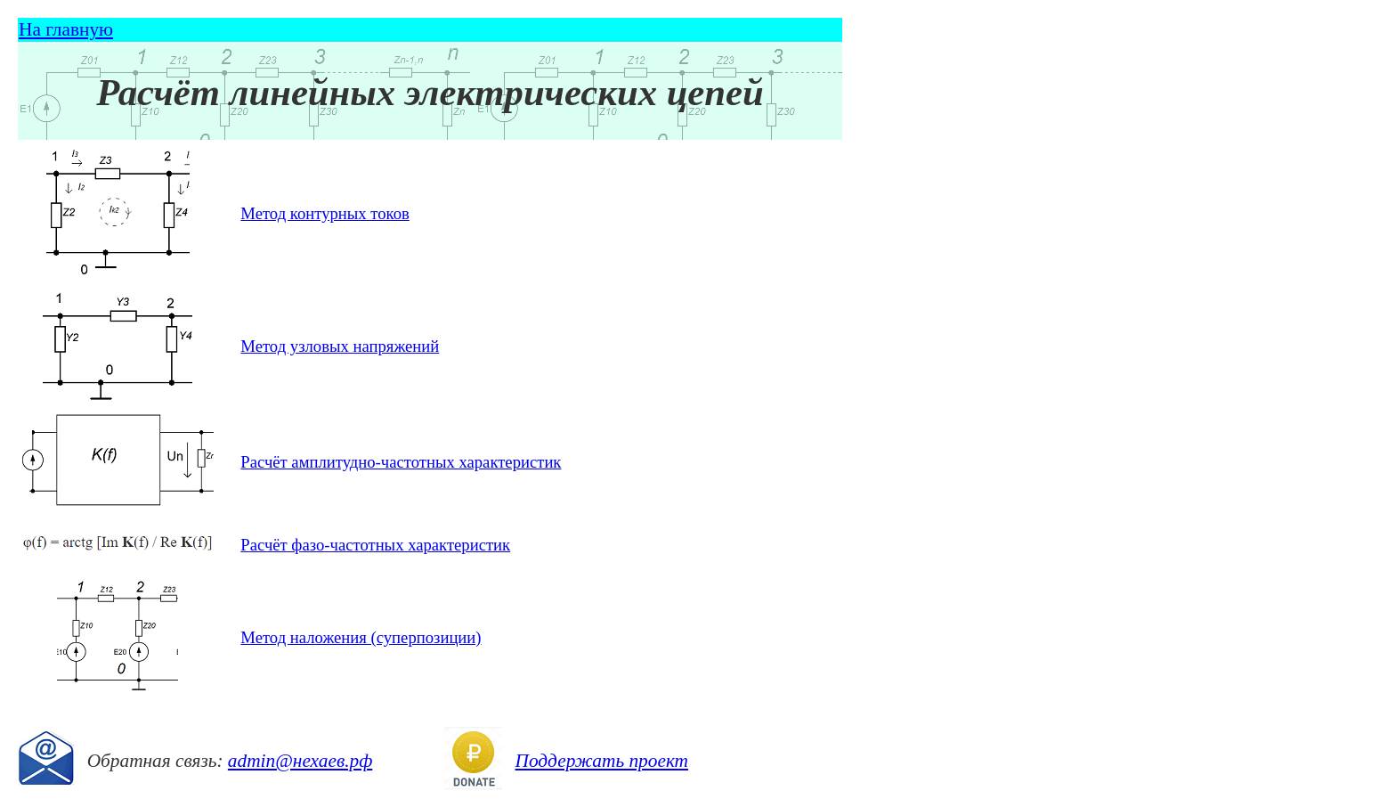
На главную (66, 29)
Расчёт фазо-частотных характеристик (375, 544)
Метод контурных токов (324, 213)
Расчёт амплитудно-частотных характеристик (400, 461)
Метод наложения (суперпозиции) (360, 637)
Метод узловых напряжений (339, 346)
